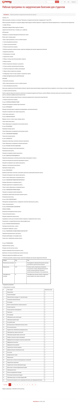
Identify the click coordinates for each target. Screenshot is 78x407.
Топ (64, 2)
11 (35, 384)
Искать (57, 1)
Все (68, 2)
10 (32, 384)
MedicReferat (6, 14)
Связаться (74, 2)
